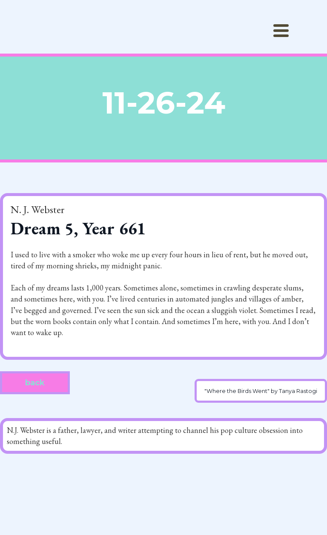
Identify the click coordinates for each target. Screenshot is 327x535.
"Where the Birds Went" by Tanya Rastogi (260, 391)
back (35, 382)
